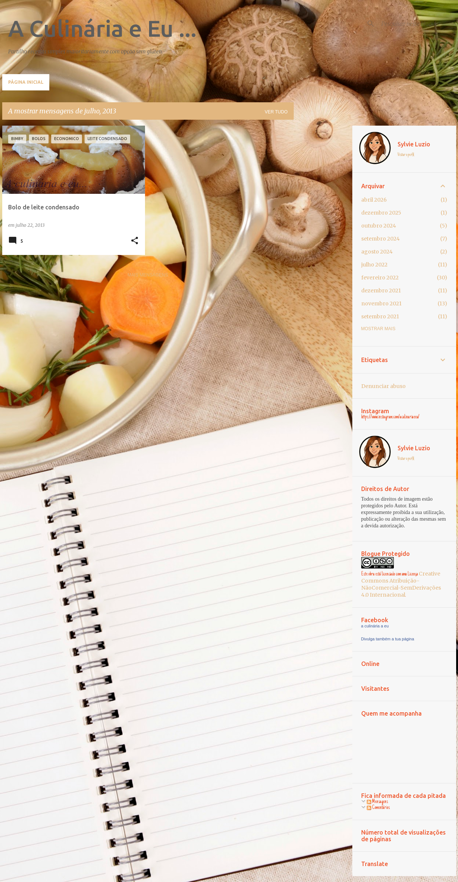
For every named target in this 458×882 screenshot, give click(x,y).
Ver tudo (276, 112)
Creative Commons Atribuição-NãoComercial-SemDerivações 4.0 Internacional (401, 584)
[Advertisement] (323, 237)
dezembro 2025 (381, 212)
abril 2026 (374, 199)
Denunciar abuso (383, 386)
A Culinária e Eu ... (102, 28)
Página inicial (25, 82)
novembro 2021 (381, 303)
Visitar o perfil (406, 155)
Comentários (378, 808)
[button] (134, 241)
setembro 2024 (380, 238)
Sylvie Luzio (414, 144)
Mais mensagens (148, 275)
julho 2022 (374, 264)
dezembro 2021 (381, 290)
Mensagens (377, 802)
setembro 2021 (380, 316)
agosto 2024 (377, 251)
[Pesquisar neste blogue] (417, 24)
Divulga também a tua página (387, 639)
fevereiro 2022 (380, 277)
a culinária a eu (375, 626)
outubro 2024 (378, 225)
